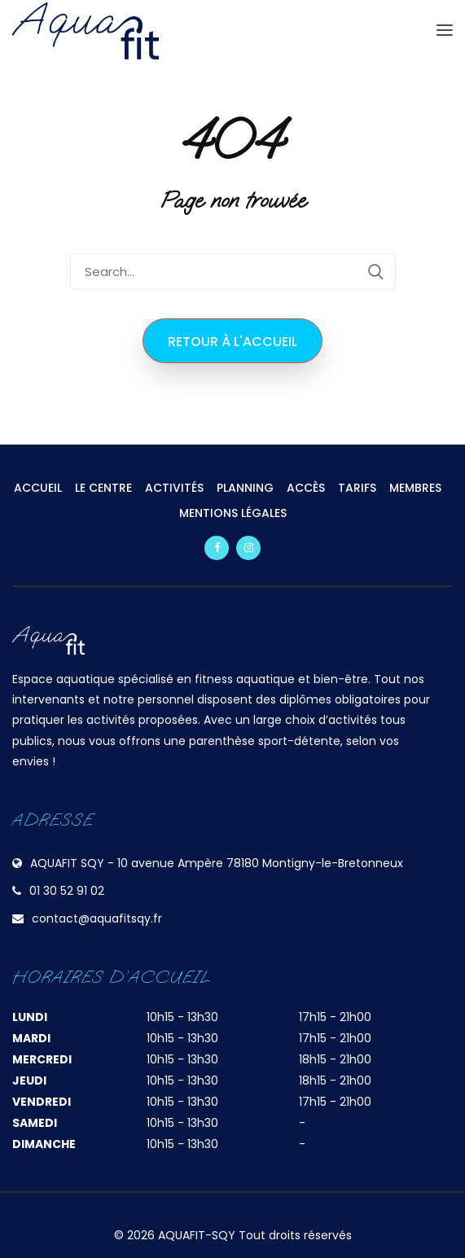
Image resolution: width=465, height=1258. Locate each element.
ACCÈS (306, 488)
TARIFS (357, 488)
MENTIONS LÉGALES (233, 513)
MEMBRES (415, 488)
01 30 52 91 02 (66, 891)
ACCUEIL (38, 488)
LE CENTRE (103, 488)
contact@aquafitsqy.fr (97, 918)
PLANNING (245, 488)
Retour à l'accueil (232, 341)
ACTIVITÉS (174, 488)
